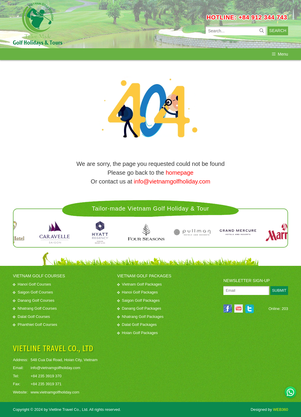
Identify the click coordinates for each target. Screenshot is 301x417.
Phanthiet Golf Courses (35, 324)
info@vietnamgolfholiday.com (172, 181)
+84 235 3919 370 (46, 375)
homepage (180, 172)
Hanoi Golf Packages (137, 292)
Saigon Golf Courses (33, 292)
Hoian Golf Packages (137, 333)
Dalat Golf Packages (137, 324)
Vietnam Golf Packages (139, 284)
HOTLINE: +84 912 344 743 (247, 17)
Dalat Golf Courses (31, 316)
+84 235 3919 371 (46, 384)
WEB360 (280, 409)
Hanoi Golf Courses (32, 284)
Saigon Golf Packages (138, 300)
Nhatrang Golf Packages (140, 316)
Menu (280, 54)
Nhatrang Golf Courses (35, 308)
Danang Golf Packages (139, 308)
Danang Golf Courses (33, 300)
